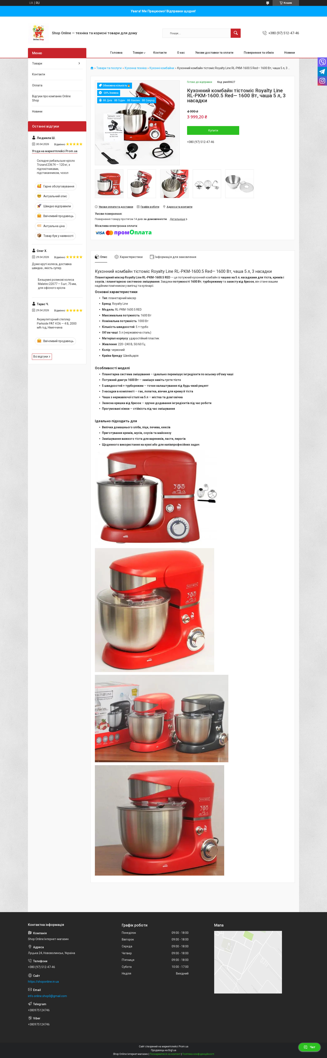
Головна (116, 52)
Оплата (37, 85)
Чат (309, 1047)
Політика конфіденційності (198, 1054)
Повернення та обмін (259, 52)
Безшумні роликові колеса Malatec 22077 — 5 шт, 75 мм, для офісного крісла (57, 283)
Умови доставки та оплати (214, 52)
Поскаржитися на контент (165, 1054)
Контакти (160, 52)
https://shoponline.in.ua (43, 981)
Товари (138, 52)
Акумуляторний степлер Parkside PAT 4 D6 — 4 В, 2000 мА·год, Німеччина (57, 323)
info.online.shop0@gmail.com (47, 996)
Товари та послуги (109, 68)
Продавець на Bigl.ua (163, 1050)
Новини (289, 52)
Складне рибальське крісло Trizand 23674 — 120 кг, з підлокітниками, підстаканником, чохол (56, 167)
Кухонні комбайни (162, 68)
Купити (213, 130)
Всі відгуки (40, 356)
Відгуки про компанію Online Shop (51, 98)
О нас (181, 52)
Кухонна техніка (136, 68)
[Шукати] (236, 33)
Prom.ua (183, 1046)
